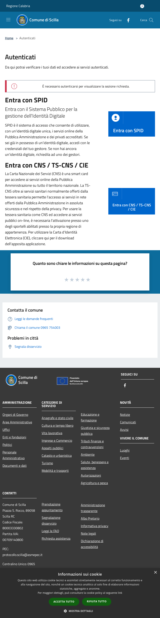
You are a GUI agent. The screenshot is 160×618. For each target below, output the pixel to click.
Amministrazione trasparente (93, 508)
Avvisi (124, 429)
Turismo (47, 463)
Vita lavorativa (52, 432)
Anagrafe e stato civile (57, 417)
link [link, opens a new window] (120, 593)
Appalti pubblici (52, 447)
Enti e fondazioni (14, 437)
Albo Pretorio (90, 518)
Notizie (125, 414)
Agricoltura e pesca (94, 482)
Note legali (88, 533)
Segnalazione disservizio (51, 520)
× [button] (155, 572)
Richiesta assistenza (56, 538)
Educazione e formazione (90, 417)
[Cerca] (151, 20)
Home (9, 38)
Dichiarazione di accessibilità (92, 543)
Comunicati (128, 422)
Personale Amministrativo (13, 455)
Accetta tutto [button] (64, 601)
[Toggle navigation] (8, 19)
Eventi (124, 457)
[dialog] (80, 593)
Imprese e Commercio (57, 440)
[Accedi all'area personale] (142, 6)
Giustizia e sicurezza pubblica (95, 430)
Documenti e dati (14, 465)
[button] (80, 611)
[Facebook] (126, 20)
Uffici (6, 429)
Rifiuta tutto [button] (97, 601)
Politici (7, 444)
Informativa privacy (94, 525)
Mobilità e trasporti (55, 470)
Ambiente (88, 454)
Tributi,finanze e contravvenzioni (92, 444)
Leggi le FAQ (50, 530)
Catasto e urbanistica (57, 455)
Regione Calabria (18, 5)
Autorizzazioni (91, 475)
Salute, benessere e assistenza (95, 464)
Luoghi (125, 450)
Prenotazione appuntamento (52, 507)
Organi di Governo (15, 414)
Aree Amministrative (17, 422)
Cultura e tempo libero (57, 425)
